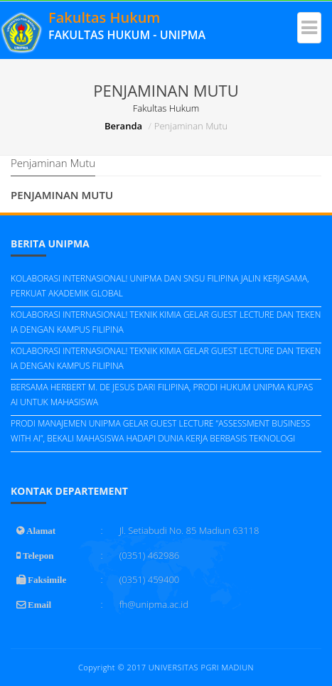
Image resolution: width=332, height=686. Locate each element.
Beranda (123, 125)
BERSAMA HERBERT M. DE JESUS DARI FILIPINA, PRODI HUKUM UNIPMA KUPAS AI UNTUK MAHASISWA (162, 394)
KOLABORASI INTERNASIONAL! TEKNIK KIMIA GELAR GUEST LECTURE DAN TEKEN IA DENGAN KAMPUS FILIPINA (166, 322)
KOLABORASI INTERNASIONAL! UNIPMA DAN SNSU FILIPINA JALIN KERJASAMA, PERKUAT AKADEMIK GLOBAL (160, 285)
